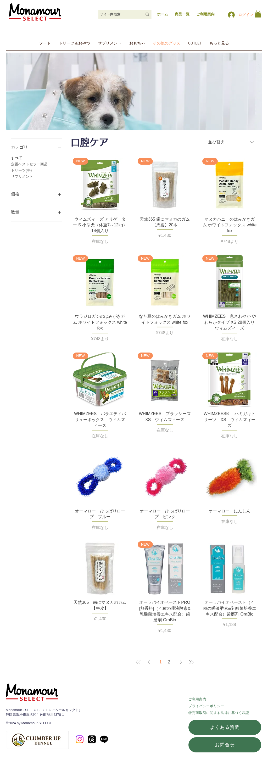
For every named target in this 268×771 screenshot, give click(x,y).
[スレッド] (92, 739)
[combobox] (231, 142)
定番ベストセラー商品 (29, 163)
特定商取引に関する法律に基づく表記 (218, 713)
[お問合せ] (224, 744)
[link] (258, 14)
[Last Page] (191, 662)
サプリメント (22, 176)
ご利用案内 (197, 699)
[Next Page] (181, 662)
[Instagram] (79, 739)
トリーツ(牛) (21, 169)
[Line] (104, 739)
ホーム (162, 14)
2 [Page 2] (169, 662)
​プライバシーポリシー (206, 706)
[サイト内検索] (117, 14)
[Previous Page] (149, 662)
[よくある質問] (224, 727)
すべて (16, 157)
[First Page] (138, 662)
